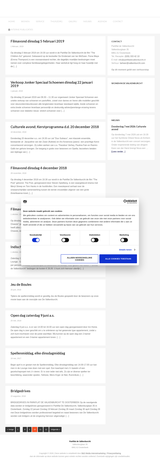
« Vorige (10, 429)
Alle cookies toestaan (118, 259)
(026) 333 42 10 (132, 56)
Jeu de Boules (21, 284)
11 (40, 429)
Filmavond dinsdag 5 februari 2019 (37, 41)
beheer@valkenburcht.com (132, 63)
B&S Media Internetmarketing (93, 453)
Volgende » (55, 429)
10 (35, 429)
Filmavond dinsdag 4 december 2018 (39, 168)
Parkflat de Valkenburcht (25, 8)
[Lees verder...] (118, 151)
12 (46, 429)
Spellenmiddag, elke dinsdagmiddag (38, 353)
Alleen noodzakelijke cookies (79, 259)
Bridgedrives (20, 391)
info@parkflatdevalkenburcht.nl (131, 59)
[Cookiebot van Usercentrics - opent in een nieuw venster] (125, 202)
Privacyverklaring (114, 453)
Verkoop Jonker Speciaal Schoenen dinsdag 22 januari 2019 (52, 84)
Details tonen (125, 250)
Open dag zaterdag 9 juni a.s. (32, 315)
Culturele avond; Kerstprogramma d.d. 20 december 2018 (55, 127)
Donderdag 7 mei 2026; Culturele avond (128, 128)
